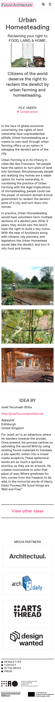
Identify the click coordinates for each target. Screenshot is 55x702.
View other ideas (27, 511)
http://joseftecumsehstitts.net (22, 414)
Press (8, 671)
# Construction (27, 112)
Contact (10, 665)
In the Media (12, 668)
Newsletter (12, 661)
